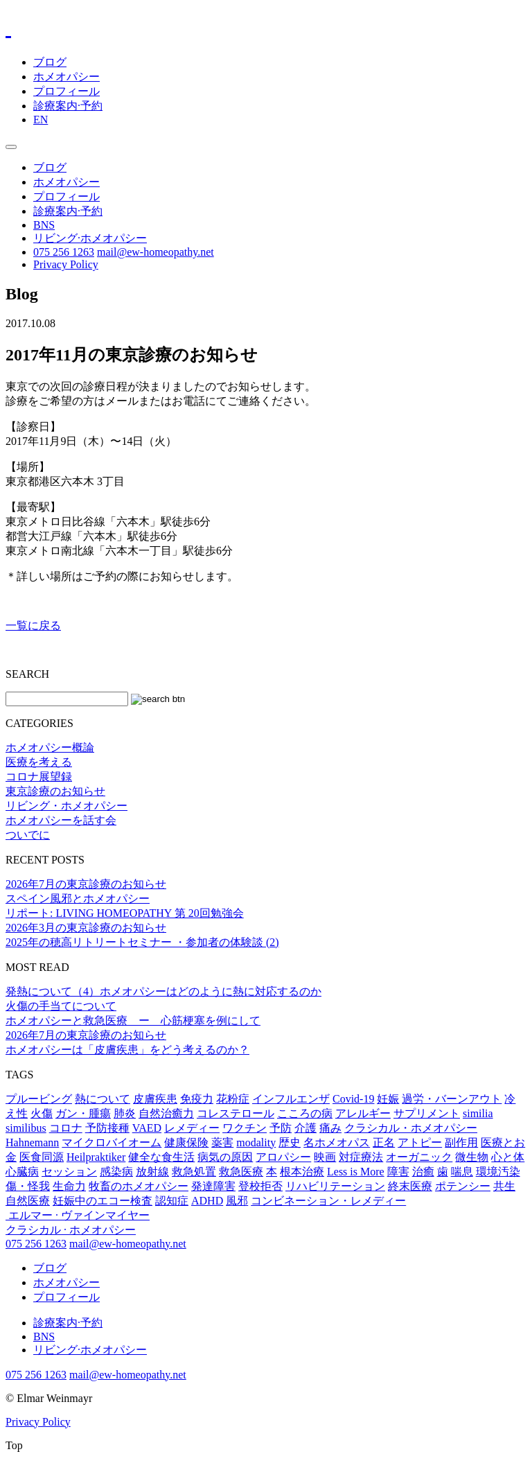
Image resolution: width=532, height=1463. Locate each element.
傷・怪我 (28, 1186)
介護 (305, 1128)
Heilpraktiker (95, 1157)
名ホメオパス (336, 1142)
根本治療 (302, 1171)
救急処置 (194, 1171)
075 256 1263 (63, 252)
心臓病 (22, 1171)
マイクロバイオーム (111, 1142)
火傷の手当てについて (61, 1006)
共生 (504, 1186)
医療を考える (39, 762)
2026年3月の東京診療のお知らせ (86, 928)
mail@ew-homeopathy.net (155, 252)
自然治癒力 (166, 1113)
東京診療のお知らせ (55, 791)
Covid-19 (353, 1099)
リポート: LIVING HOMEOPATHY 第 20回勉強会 (125, 913)
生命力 (69, 1186)
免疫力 (196, 1099)
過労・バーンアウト (452, 1099)
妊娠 (388, 1099)
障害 (398, 1171)
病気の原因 (225, 1157)
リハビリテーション (335, 1186)
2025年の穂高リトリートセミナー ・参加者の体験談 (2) (142, 942)
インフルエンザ (291, 1099)
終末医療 (410, 1186)
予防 (280, 1128)
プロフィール (66, 91)
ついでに (28, 835)
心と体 (507, 1157)
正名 (384, 1142)
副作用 (461, 1142)
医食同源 (41, 1157)
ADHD (207, 1201)
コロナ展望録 (39, 776)
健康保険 (186, 1142)
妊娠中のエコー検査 (102, 1201)
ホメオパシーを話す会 (61, 820)
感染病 (116, 1171)
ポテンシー (462, 1186)
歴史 (289, 1142)
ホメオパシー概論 (50, 747)
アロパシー (283, 1157)
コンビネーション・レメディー (328, 1201)
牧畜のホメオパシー (138, 1186)
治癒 (423, 1171)
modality (256, 1142)
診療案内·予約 (68, 106)
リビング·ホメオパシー (90, 238)
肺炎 (125, 1113)
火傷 (41, 1113)
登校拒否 (260, 1186)
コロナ (65, 1128)
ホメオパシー (66, 76)
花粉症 (232, 1099)
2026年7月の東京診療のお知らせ (86, 884)
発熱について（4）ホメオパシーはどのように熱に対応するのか (163, 991)
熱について (102, 1099)
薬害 (222, 1142)
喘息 (462, 1171)
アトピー (420, 1142)
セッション (69, 1171)
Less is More (355, 1171)
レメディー (192, 1128)
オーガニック (419, 1157)
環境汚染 (498, 1171)
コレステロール (235, 1113)
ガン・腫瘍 (83, 1113)
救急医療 (241, 1171)
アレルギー (363, 1113)
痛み (330, 1128)
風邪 (237, 1201)
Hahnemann (32, 1142)
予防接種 (107, 1128)
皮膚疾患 (155, 1099)
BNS (44, 225)
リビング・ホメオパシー (66, 806)
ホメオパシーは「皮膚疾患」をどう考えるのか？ (127, 1049)
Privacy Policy (65, 264)
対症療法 (361, 1157)
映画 (325, 1157)
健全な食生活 (161, 1157)
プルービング (39, 1099)
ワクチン (244, 1128)
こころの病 (304, 1113)
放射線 (152, 1171)
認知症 (171, 1201)
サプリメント (426, 1113)
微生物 (471, 1157)
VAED (146, 1128)
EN (40, 119)
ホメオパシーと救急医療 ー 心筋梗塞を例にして (133, 1020)
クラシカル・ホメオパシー (410, 1128)
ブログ (49, 62)
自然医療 (28, 1201)
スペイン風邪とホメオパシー (78, 898)
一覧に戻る (33, 625)
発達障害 (213, 1186)
